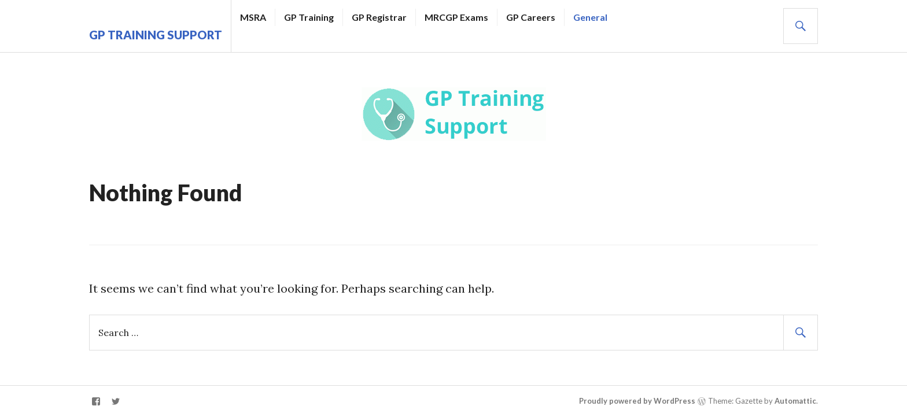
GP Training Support (155, 35)
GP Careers (530, 17)
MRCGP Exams (456, 17)
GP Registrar (379, 17)
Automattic (795, 400)
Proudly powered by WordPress (637, 400)
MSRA (253, 17)
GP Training (309, 17)
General (590, 17)
